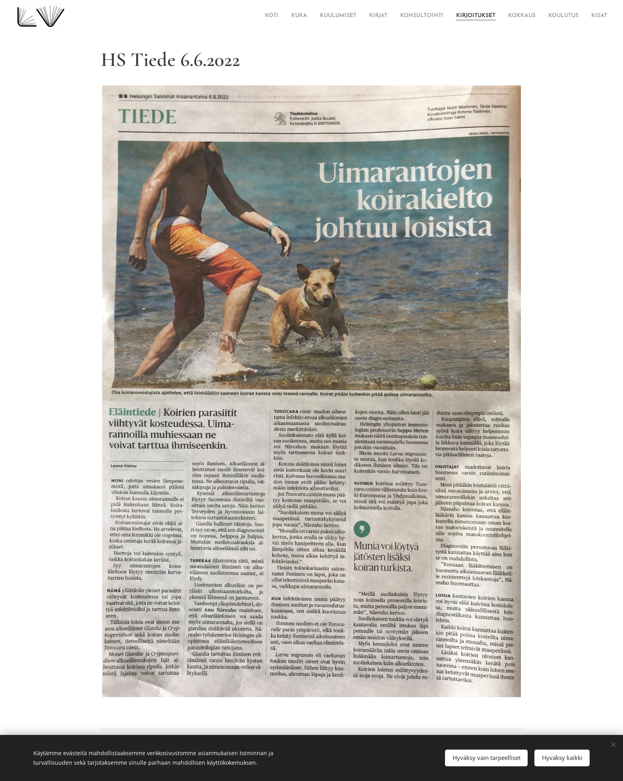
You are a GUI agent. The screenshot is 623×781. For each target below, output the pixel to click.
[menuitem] (219, 16)
